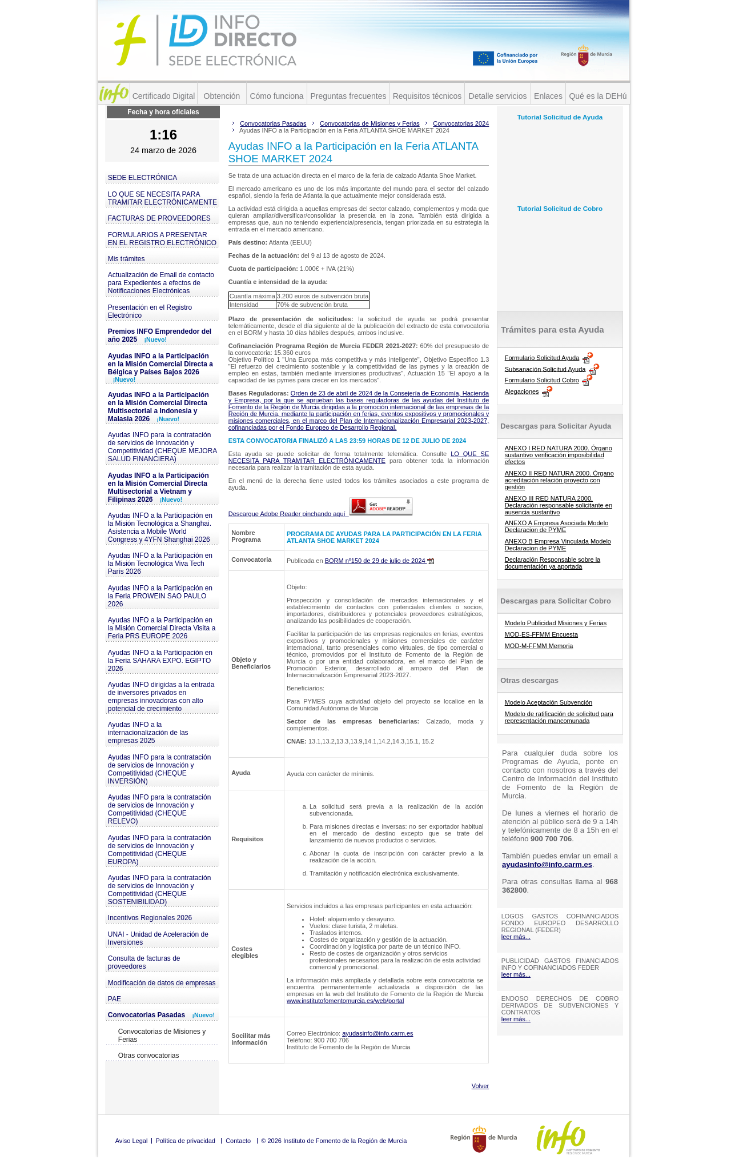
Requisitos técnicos (427, 96)
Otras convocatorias (148, 1056)
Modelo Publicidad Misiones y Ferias (556, 623)
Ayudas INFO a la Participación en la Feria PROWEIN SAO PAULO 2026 (160, 596)
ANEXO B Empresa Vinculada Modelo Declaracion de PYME (558, 544)
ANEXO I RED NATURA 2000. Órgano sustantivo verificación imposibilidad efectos (558, 455)
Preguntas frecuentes (348, 96)
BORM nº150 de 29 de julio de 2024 (379, 560)
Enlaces (548, 96)
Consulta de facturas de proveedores (144, 962)
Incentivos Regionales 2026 (150, 918)
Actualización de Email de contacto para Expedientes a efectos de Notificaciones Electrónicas (161, 283)
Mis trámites (126, 259)
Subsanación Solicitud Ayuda (545, 368)
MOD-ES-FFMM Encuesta (541, 634)
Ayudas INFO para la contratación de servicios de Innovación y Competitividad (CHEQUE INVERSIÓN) (159, 769)
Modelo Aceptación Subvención (549, 702)
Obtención (222, 96)
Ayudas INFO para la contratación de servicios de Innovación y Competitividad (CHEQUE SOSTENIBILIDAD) (159, 890)
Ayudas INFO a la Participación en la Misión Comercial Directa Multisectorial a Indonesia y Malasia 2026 (158, 407)
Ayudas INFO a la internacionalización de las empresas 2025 (148, 733)
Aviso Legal (131, 1140)
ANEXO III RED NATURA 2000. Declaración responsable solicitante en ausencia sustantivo (558, 505)
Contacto (238, 1140)
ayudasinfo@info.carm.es (377, 1033)
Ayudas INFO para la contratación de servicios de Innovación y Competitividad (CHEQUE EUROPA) (159, 850)
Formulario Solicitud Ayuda (542, 357)
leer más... (516, 936)
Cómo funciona (276, 96)
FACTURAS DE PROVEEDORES (159, 218)
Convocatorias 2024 (461, 123)
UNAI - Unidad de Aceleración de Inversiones (158, 938)
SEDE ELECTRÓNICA (142, 178)
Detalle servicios (498, 96)
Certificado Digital (163, 96)
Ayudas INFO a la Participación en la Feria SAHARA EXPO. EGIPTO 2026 (160, 661)
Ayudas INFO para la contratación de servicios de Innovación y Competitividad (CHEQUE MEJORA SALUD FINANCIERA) (162, 447)
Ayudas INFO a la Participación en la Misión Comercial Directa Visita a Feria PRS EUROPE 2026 (162, 628)
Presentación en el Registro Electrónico (150, 311)
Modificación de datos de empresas (162, 983)
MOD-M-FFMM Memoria (539, 645)
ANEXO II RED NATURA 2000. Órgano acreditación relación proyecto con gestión (559, 480)
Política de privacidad (185, 1140)
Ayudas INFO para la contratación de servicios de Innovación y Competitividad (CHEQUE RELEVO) (159, 809)
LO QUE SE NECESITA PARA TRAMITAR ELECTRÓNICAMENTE (162, 198)
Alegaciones (522, 390)
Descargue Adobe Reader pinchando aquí (320, 513)
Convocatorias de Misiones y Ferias (162, 1036)
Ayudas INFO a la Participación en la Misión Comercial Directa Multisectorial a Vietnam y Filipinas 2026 (158, 487)
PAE (114, 999)
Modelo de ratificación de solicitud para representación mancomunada (559, 717)
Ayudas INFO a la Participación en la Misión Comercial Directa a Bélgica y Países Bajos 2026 (160, 367)
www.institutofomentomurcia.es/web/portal (345, 1000)
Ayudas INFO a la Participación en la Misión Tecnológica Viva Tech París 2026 (160, 563)
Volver (480, 1085)
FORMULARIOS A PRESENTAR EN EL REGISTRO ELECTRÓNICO (162, 239)
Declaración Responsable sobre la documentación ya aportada (553, 563)
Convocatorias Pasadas (161, 1015)
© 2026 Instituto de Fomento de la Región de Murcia (334, 1140)
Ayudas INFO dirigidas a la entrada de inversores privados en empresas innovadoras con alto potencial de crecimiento (161, 697)
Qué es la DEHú (597, 96)
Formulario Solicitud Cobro (542, 380)
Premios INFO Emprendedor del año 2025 (159, 335)
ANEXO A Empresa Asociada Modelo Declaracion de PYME (557, 526)
